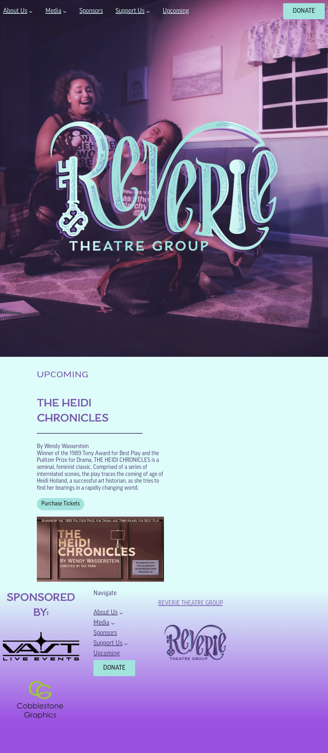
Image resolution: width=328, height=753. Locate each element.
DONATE (304, 11)
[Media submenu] (65, 11)
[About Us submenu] (31, 11)
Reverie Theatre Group (190, 603)
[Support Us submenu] (148, 11)
